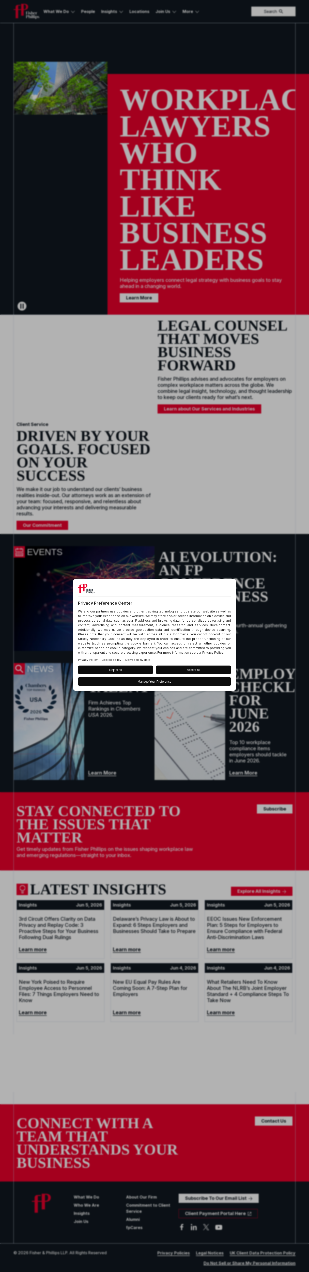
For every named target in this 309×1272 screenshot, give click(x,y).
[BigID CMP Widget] (154, 636)
